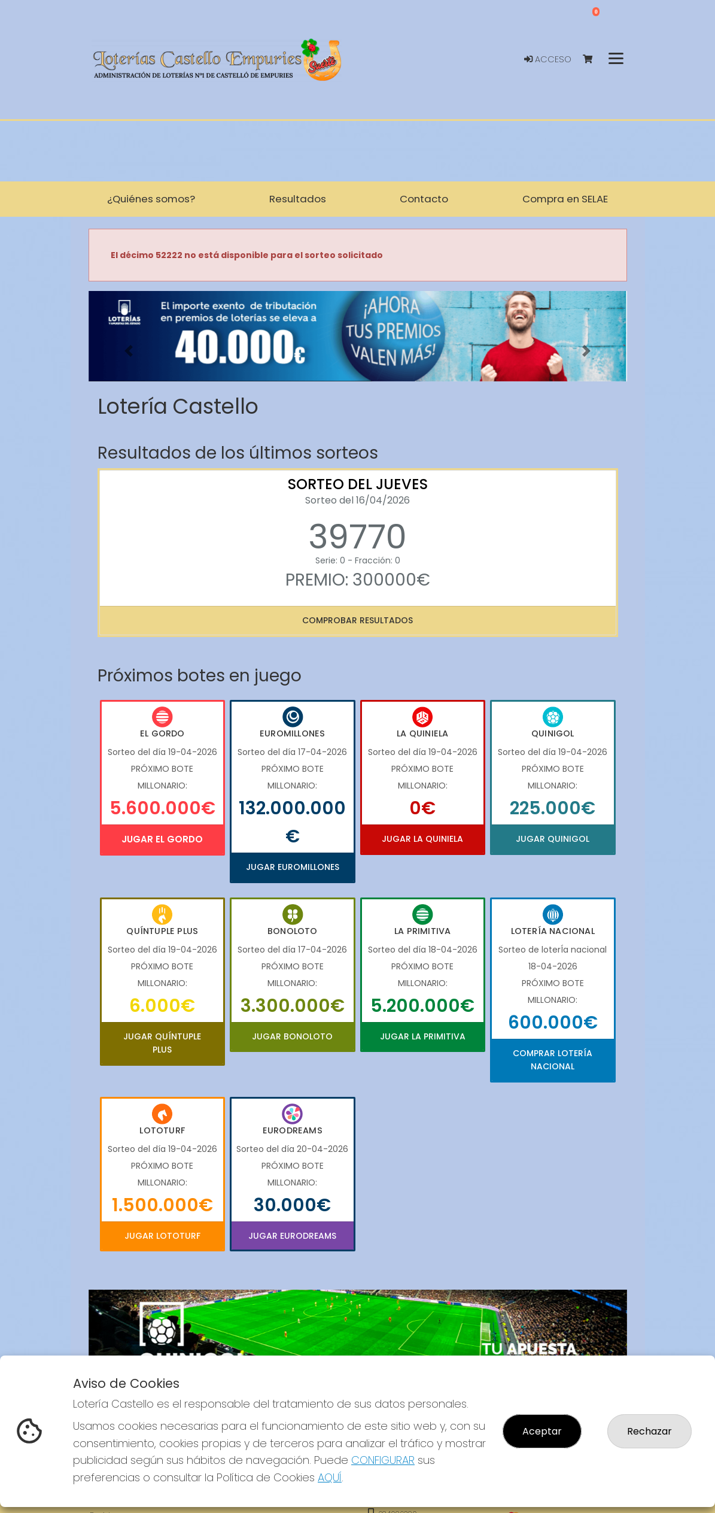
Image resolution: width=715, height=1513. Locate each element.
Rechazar (649, 1431)
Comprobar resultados (357, 620)
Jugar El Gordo (162, 839)
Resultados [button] (297, 199)
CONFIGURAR (383, 1460)
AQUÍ (330, 1477)
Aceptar (542, 1431)
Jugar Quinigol (552, 839)
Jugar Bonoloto (292, 1036)
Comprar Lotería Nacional (552, 1059)
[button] (129, 351)
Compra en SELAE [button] (565, 199)
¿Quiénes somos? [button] (151, 199)
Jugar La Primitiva (422, 1036)
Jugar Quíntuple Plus (162, 1043)
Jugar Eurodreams (292, 1236)
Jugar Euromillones (292, 867)
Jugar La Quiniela (422, 839)
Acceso (547, 59)
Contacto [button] (424, 199)
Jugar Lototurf (162, 1236)
